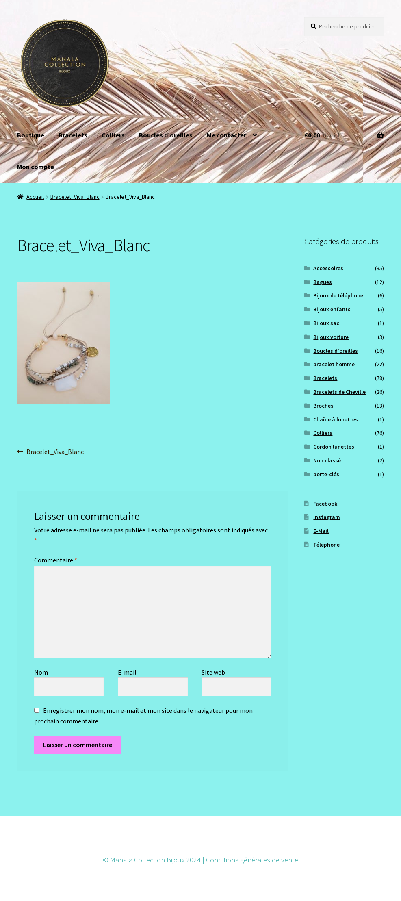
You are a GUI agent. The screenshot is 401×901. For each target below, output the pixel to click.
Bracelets (73, 135)
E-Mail (321, 530)
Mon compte (35, 167)
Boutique (30, 135)
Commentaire (55, 560)
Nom (41, 672)
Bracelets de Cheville (339, 391)
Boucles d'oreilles (335, 350)
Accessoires (328, 268)
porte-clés (326, 474)
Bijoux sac (326, 323)
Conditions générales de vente (252, 859)
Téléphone (326, 544)
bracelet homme (334, 364)
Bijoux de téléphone (338, 295)
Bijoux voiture (331, 337)
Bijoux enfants (332, 309)
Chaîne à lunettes (335, 419)
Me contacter (226, 135)
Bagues (322, 282)
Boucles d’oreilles (166, 135)
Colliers (113, 135)
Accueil (35, 196)
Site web (213, 672)
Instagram (326, 517)
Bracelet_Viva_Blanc (75, 196)
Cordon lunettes (333, 446)
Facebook (325, 503)
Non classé (327, 460)
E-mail (127, 672)
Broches (323, 405)
